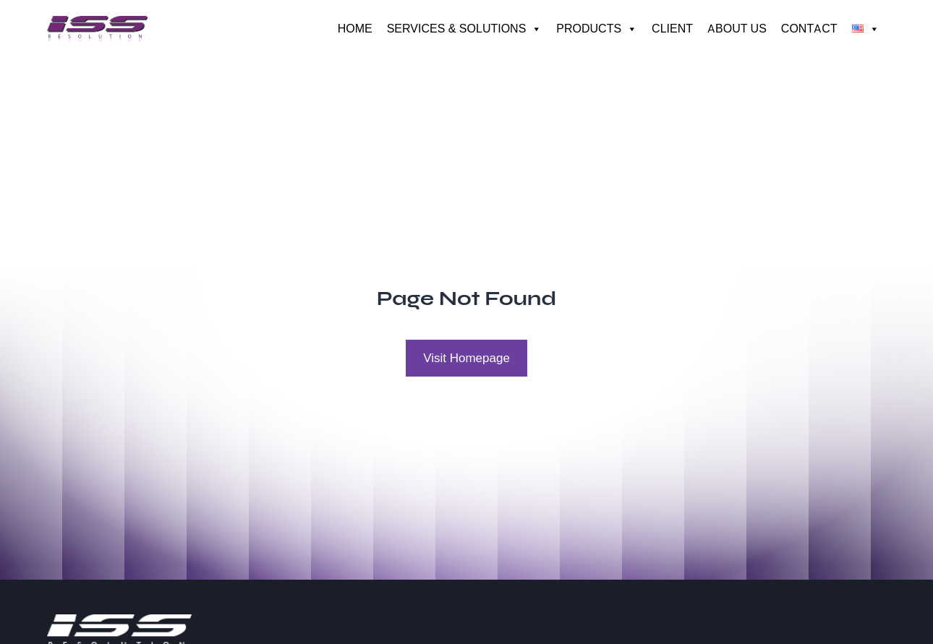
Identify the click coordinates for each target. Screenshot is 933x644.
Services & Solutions (464, 28)
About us (737, 28)
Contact (809, 28)
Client (672, 28)
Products (596, 28)
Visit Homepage (466, 358)
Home (355, 28)
